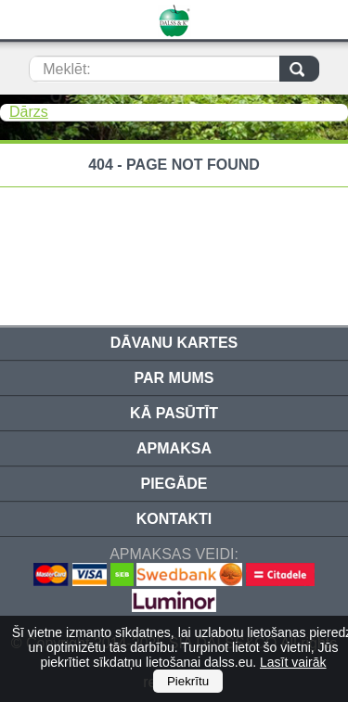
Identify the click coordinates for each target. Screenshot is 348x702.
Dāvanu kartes (174, 343)
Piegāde (173, 483)
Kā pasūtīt (174, 413)
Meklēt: (67, 69)
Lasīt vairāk (293, 662)
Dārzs (28, 112)
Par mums (174, 378)
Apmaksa (174, 448)
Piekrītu (188, 681)
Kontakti (174, 519)
